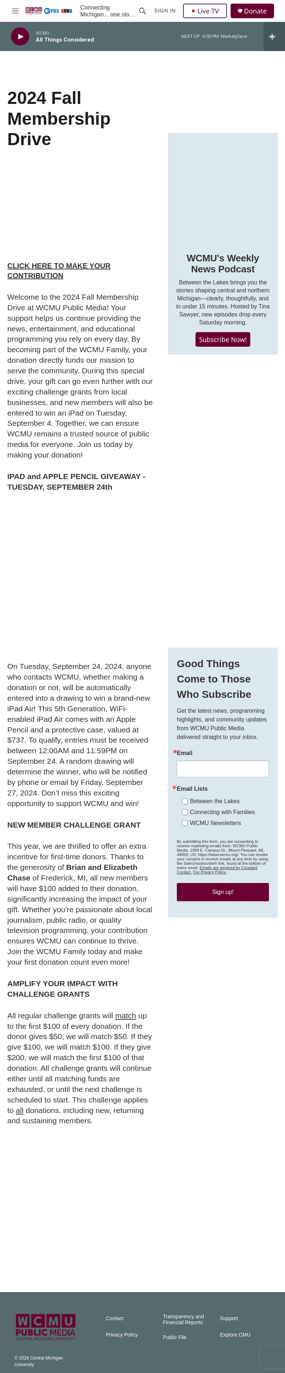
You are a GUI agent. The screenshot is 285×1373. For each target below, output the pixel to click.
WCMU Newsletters (215, 823)
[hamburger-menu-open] (15, 11)
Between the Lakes (215, 801)
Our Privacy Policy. (210, 872)
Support (229, 1318)
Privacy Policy (122, 1335)
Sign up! (223, 892)
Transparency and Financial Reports (183, 1319)
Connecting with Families (222, 812)
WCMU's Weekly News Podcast (223, 264)
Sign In (165, 10)
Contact (114, 1318)
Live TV (205, 11)
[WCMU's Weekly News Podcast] (222, 187)
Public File (175, 1337)
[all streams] (274, 36)
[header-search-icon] (142, 11)
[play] (20, 36)
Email (185, 753)
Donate (255, 11)
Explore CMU (235, 1335)
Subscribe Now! (223, 339)
